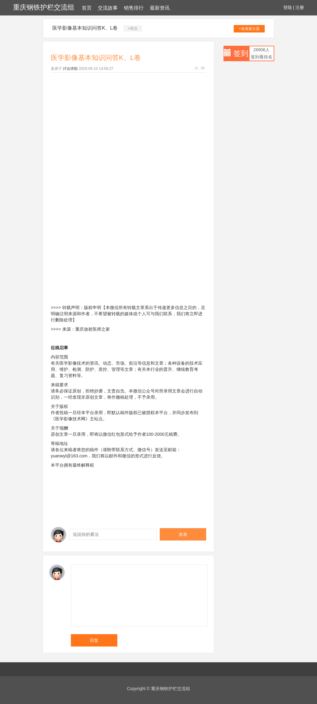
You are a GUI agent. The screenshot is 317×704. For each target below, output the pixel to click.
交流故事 (108, 8)
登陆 (287, 7)
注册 (299, 7)
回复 (94, 640)
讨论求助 (70, 68)
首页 (87, 8)
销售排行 (134, 8)
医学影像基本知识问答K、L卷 (85, 28)
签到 (240, 53)
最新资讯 (160, 8)
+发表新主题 (249, 29)
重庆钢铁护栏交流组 (43, 7)
